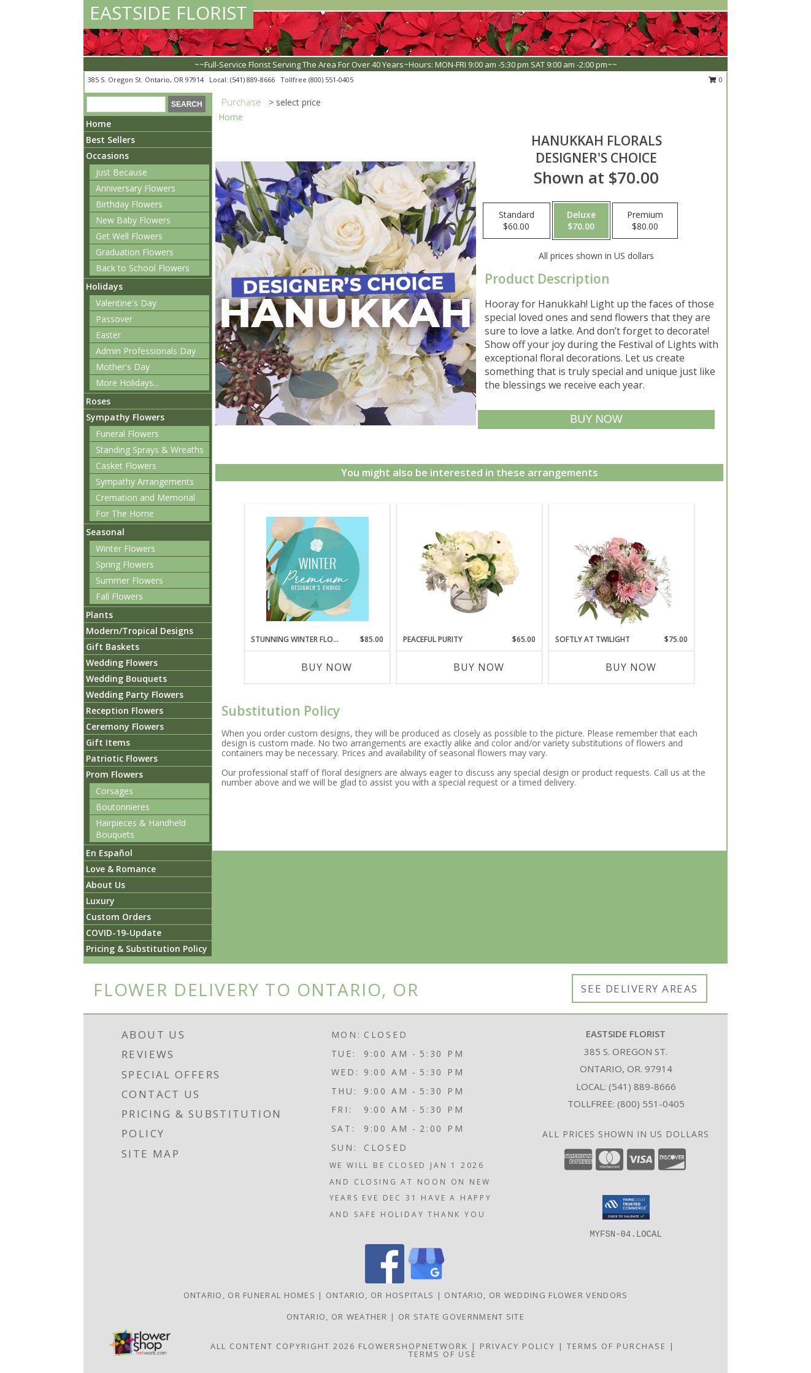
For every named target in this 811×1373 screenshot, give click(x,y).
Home (98, 124)
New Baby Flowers (133, 220)
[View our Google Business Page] (426, 1280)
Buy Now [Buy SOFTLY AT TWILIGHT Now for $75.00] (630, 667)
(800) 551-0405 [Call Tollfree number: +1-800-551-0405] (651, 1103)
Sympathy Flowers (125, 417)
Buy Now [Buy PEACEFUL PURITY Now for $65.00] (478, 667)
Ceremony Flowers (125, 726)
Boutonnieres (123, 807)
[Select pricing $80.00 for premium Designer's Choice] (645, 221)
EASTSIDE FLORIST (168, 12)
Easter (108, 335)
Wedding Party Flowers (134, 694)
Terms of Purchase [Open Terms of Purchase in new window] (616, 1346)
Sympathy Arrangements (145, 481)
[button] (626, 1207)
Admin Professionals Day (146, 351)
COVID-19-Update (123, 932)
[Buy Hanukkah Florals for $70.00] (596, 419)
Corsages (114, 791)
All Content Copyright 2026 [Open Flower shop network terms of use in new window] (282, 1346)
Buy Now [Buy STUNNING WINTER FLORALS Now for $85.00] (326, 667)
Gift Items (108, 742)
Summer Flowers (129, 580)
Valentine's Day (126, 303)
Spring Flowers (125, 564)
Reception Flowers (124, 710)
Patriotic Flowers (122, 758)
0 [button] (715, 79)
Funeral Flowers (127, 433)
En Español (109, 853)
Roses (98, 401)
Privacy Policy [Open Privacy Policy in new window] (517, 1346)
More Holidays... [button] (127, 383)
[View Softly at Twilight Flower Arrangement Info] (622, 569)
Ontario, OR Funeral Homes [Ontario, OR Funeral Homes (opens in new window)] (249, 1295)
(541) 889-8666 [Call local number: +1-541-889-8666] (253, 79)
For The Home (125, 513)
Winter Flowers (125, 548)
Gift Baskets (112, 646)
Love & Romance (121, 869)
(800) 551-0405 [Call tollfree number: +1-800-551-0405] (331, 79)
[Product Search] (126, 104)
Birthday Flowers (129, 204)
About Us (105, 885)
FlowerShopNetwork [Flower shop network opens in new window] (413, 1346)
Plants (99, 615)
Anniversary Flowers (135, 188)
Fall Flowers (119, 596)
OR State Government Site (461, 1316)
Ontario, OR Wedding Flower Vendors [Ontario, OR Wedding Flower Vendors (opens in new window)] (536, 1295)
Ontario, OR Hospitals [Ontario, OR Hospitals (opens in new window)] (380, 1295)
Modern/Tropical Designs (139, 630)
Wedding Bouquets (126, 678)
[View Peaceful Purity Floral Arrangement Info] (469, 569)
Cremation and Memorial (145, 497)
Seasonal (105, 532)
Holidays (104, 286)
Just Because (121, 172)
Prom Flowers (114, 774)
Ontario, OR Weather (337, 1316)
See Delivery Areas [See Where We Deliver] (639, 988)
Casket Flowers (126, 465)
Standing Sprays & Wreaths (150, 449)
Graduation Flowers (135, 252)
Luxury (100, 901)
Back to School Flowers (143, 268)
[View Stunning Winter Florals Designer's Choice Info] (317, 569)
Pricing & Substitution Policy (146, 948)
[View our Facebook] (384, 1280)
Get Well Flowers (129, 236)
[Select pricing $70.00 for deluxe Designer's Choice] (581, 221)
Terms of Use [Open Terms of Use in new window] (443, 1353)
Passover (114, 319)
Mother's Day (123, 367)
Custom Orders (118, 916)
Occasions (107, 155)
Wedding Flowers (122, 662)
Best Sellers (110, 139)
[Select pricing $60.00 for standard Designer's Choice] (516, 221)
